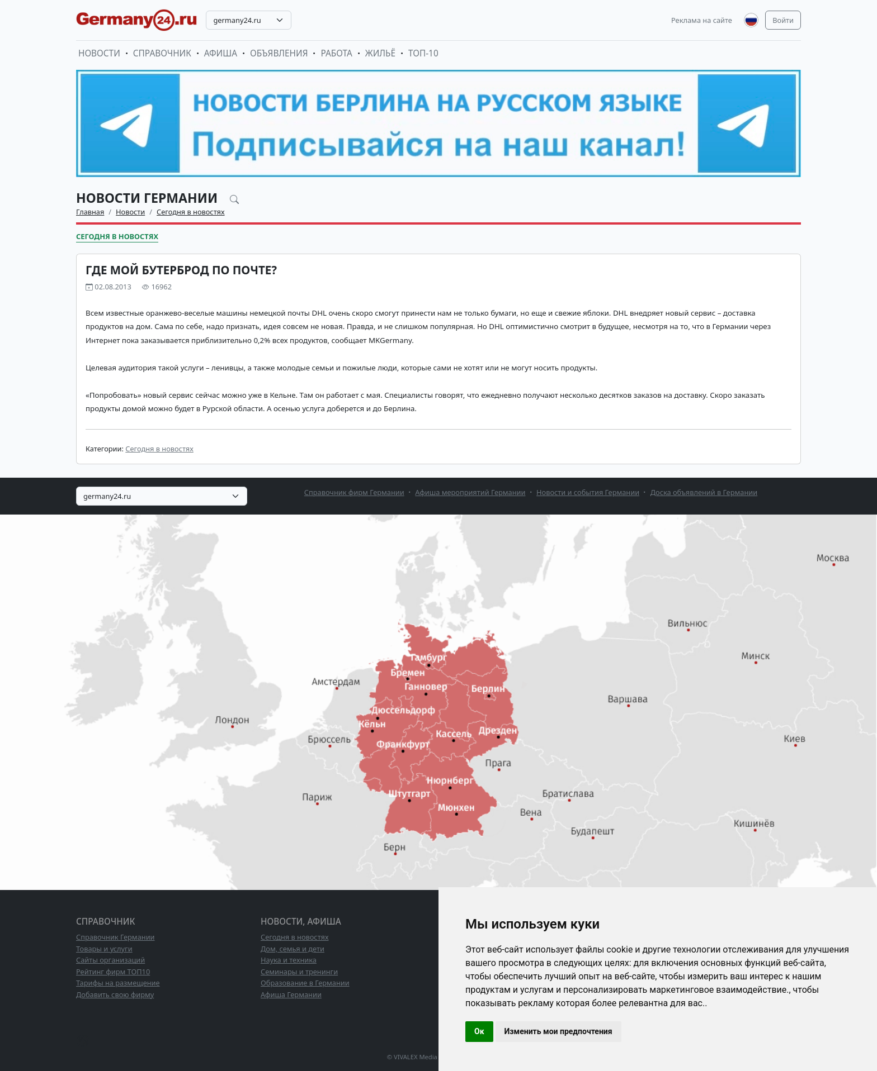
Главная (90, 212)
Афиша (220, 53)
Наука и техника (289, 960)
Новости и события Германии (587, 492)
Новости (99, 53)
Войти (783, 20)
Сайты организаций (110, 960)
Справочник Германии (115, 937)
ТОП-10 (423, 53)
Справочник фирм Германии (354, 492)
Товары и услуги (104, 949)
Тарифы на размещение (118, 983)
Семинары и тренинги (299, 972)
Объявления (279, 53)
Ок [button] (479, 1031)
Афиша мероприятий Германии (470, 492)
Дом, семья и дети (292, 949)
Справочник (162, 53)
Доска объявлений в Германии (703, 492)
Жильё (380, 53)
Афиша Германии (291, 994)
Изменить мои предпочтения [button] (558, 1031)
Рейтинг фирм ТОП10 (113, 972)
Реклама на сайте (701, 20)
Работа (336, 53)
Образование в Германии (305, 983)
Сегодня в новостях (191, 212)
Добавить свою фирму (115, 994)
